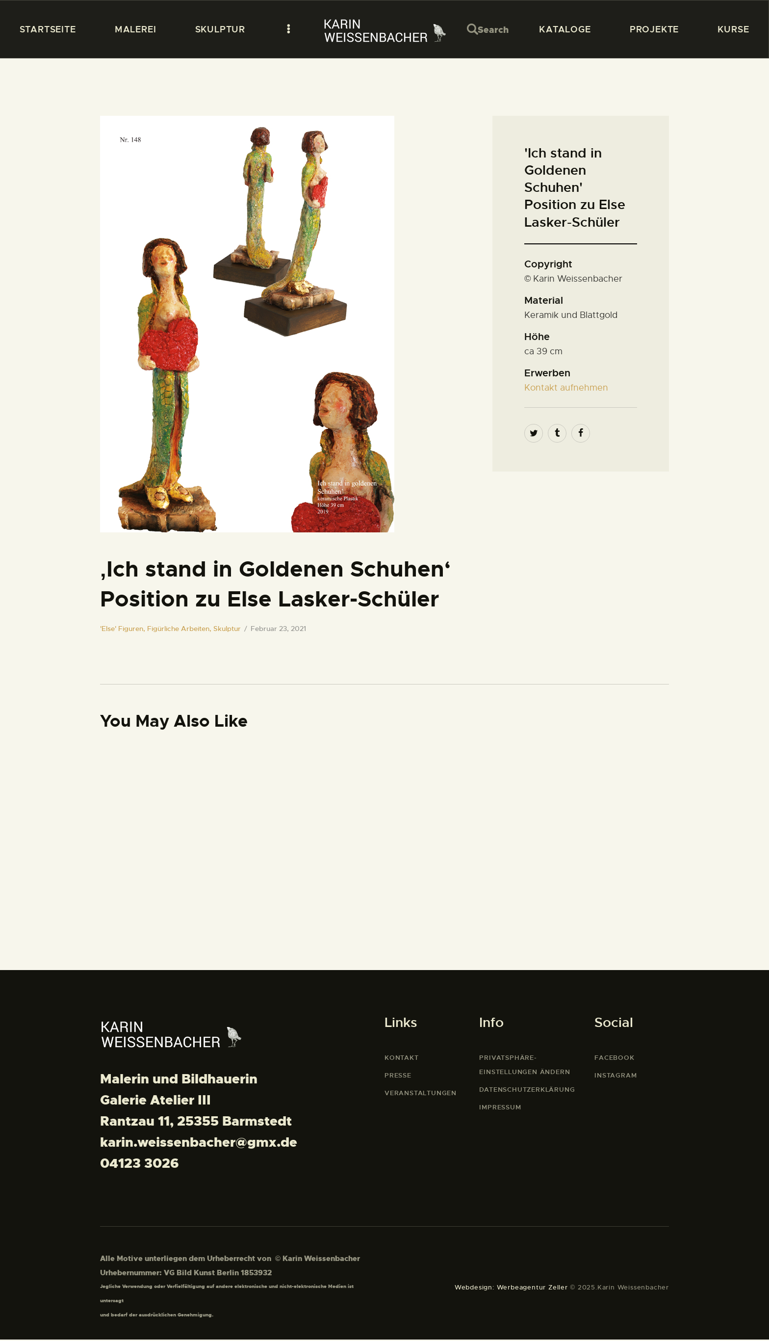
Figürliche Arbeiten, (180, 628)
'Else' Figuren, (123, 628)
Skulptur (227, 628)
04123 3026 (139, 1165)
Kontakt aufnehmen (566, 387)
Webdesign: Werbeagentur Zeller (511, 1289)
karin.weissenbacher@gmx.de (198, 1144)
